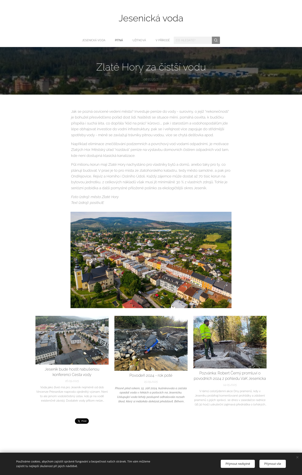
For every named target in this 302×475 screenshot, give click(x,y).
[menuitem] (95, 40)
